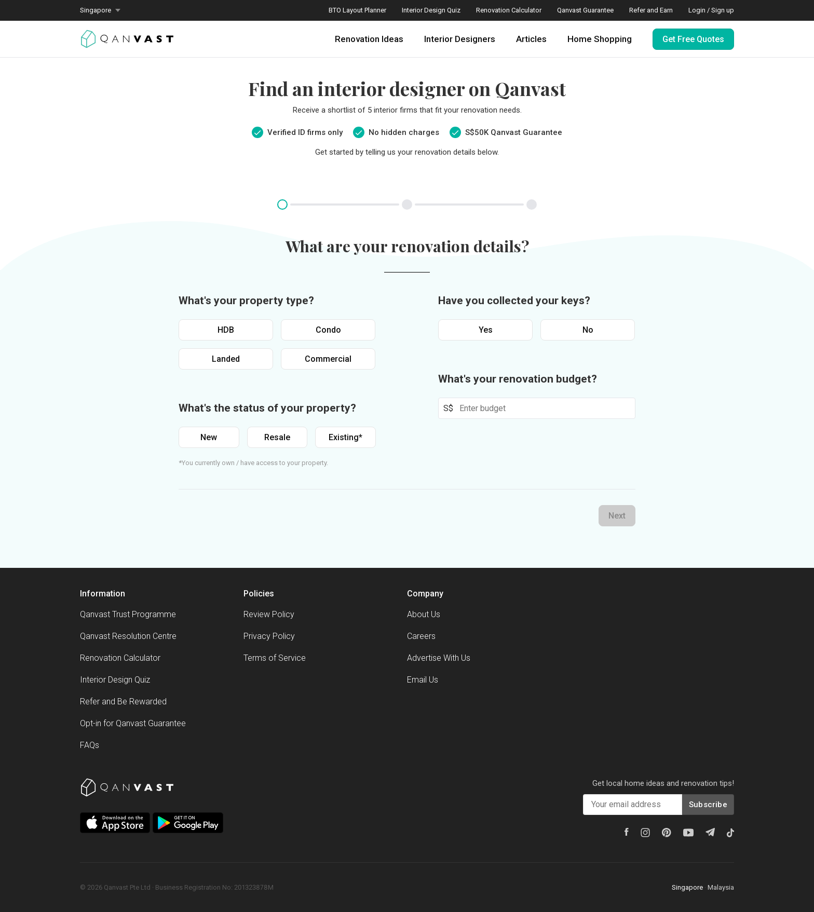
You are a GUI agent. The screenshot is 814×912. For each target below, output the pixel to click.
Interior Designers (459, 39)
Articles (531, 39)
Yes (486, 330)
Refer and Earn (651, 10)
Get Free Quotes (693, 39)
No (587, 330)
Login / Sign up (711, 10)
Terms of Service (274, 658)
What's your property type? (246, 300)
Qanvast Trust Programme (128, 614)
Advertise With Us (438, 658)
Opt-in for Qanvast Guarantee (133, 723)
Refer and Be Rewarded (123, 701)
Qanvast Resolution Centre (128, 636)
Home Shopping (599, 39)
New (208, 437)
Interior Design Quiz (431, 10)
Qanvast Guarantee (585, 10)
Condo (328, 330)
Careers (421, 636)
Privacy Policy (269, 636)
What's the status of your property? (267, 408)
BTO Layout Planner (357, 10)
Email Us (422, 680)
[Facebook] (627, 832)
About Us (423, 614)
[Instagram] (645, 832)
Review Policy (268, 614)
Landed (226, 359)
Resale (277, 437)
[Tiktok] (730, 832)
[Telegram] (710, 832)
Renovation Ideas (369, 39)
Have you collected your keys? (514, 300)
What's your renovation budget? (517, 379)
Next (617, 516)
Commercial (328, 359)
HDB (226, 330)
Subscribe (708, 804)
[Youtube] (688, 832)
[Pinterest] (666, 832)
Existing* (345, 437)
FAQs (89, 745)
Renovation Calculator (508, 10)
